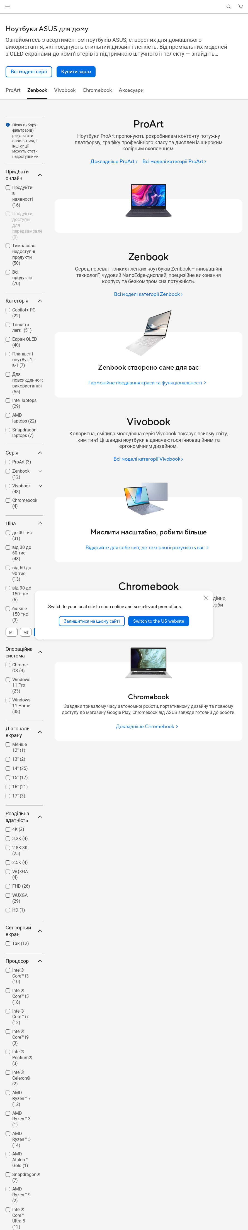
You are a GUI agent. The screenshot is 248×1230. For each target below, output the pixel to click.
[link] (124, 7)
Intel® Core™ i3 (20, 976)
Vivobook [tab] (65, 90)
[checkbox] (22, 196)
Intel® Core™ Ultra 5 (18, 1218)
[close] (206, 597)
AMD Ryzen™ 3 (21, 1119)
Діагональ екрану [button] (24, 732)
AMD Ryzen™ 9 (21, 1194)
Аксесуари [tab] (131, 90)
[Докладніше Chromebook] (148, 726)
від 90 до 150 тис (21, 593)
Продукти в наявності (22, 196)
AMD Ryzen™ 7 (21, 1098)
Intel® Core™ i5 (20, 996)
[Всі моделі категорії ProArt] (174, 162)
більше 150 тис (20, 614)
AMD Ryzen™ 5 (21, 1139)
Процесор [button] (24, 961)
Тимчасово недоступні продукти (23, 254)
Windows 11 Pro (21, 685)
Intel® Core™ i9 (20, 1037)
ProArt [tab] (13, 90)
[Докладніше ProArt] (114, 162)
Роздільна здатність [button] (24, 817)
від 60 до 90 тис (21, 573)
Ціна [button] (24, 523)
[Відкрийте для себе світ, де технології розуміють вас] (148, 547)
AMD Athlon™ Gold (20, 1159)
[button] (7, 6)
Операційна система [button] (24, 652)
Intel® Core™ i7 (20, 1016)
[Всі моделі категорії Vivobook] (148, 459)
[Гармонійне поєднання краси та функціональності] (148, 382)
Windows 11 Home (21, 705)
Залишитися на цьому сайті (92, 621)
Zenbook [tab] (37, 90)
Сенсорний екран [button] (24, 931)
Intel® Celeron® (21, 1078)
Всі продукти (22, 277)
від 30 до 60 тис (21, 553)
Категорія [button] (24, 301)
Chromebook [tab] (97, 90)
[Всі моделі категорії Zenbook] (148, 294)
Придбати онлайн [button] (24, 175)
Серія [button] (24, 453)
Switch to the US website (158, 621)
